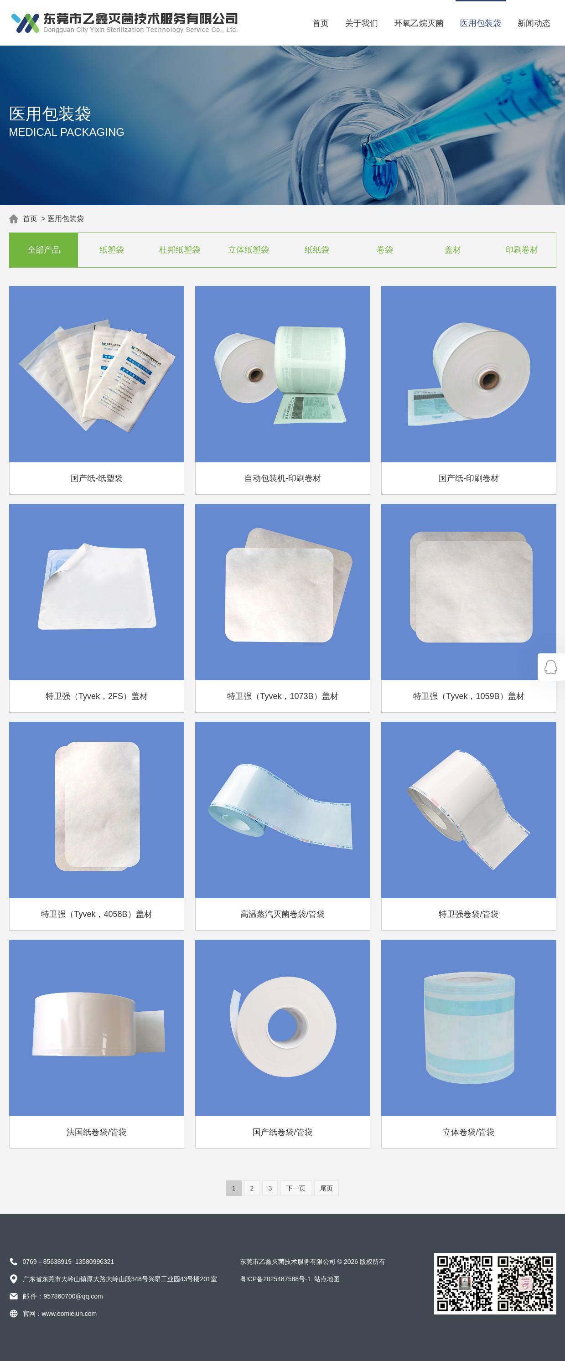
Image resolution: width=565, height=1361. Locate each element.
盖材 (453, 249)
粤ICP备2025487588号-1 (275, 1279)
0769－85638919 (47, 1261)
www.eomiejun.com (69, 1313)
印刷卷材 (521, 249)
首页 (320, 23)
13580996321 (94, 1261)
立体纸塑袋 (248, 249)
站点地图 (327, 1279)
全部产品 (43, 249)
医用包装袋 (480, 23)
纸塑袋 (111, 249)
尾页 (326, 1188)
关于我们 (361, 23)
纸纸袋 (316, 249)
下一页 (296, 1188)
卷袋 (385, 249)
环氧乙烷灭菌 (419, 23)
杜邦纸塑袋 (180, 249)
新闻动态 (534, 23)
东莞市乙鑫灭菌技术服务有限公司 (288, 1261)
